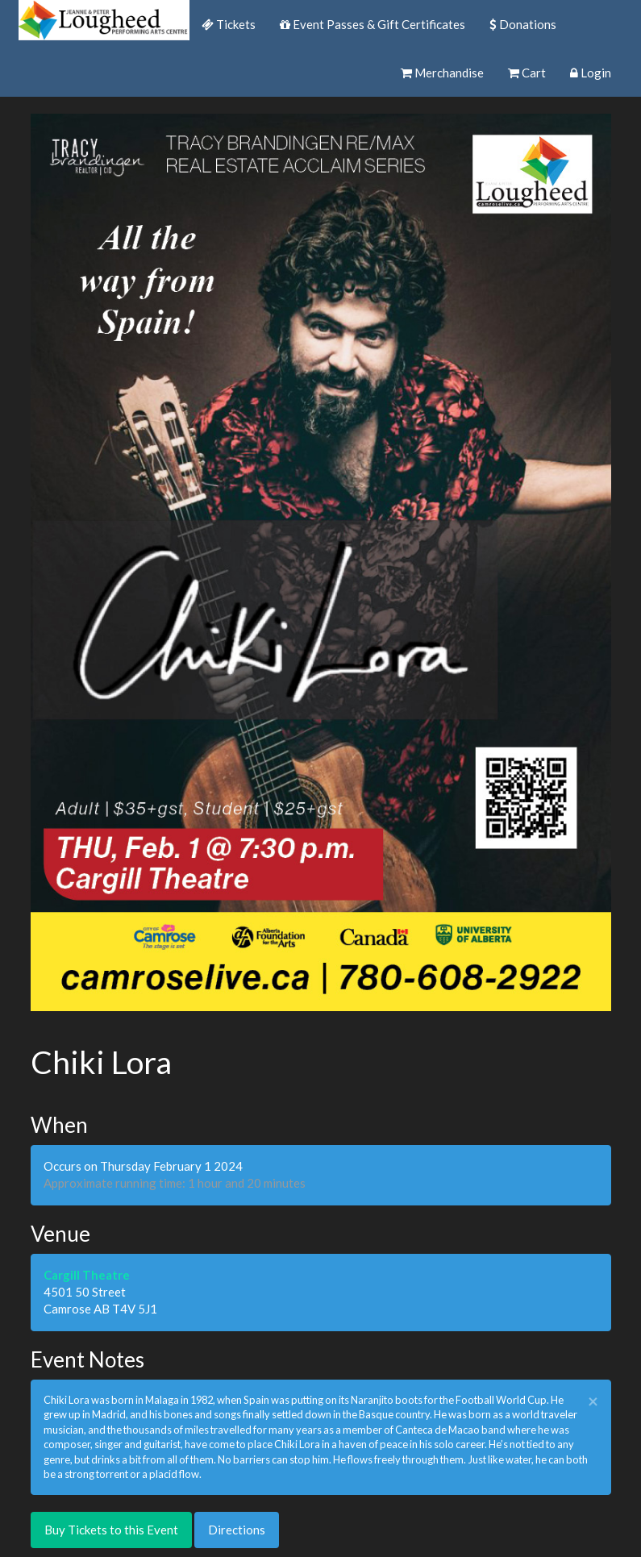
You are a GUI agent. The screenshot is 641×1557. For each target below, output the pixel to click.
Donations (522, 24)
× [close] (593, 1402)
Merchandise (442, 72)
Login (590, 72)
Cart (527, 72)
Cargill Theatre (87, 1275)
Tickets (229, 24)
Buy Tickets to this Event (111, 1529)
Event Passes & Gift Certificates (372, 24)
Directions (236, 1529)
